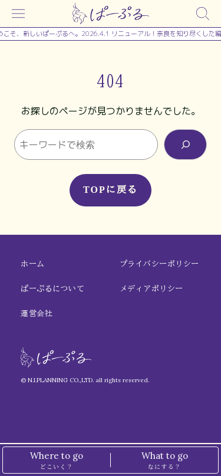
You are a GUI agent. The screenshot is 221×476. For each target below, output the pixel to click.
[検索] (202, 13)
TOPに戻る (110, 190)
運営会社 (36, 313)
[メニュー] (18, 13)
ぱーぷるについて (52, 289)
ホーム (33, 264)
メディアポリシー (151, 289)
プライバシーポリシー (159, 264)
